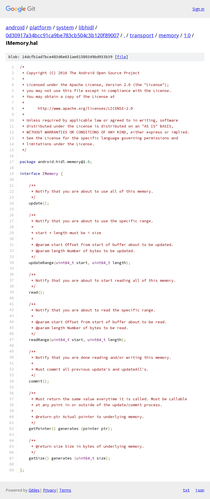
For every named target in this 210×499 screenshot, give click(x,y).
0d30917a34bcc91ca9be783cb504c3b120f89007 (62, 35)
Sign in (198, 9)
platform (40, 27)
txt (186, 490)
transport (142, 35)
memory (169, 35)
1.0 (187, 35)
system (65, 27)
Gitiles (34, 490)
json (199, 490)
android (15, 27)
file (121, 56)
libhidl (86, 27)
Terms (65, 490)
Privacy (49, 490)
